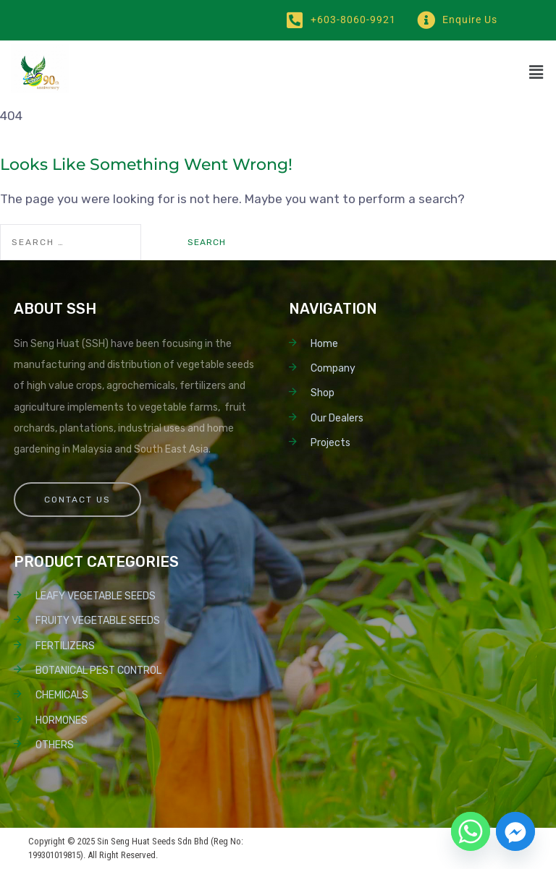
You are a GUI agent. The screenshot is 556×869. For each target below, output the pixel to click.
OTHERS (54, 745)
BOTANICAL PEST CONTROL (98, 670)
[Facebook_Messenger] (515, 831)
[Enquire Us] (426, 20)
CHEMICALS (61, 695)
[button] (535, 73)
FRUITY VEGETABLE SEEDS (97, 621)
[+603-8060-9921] (294, 20)
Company (333, 368)
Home (324, 344)
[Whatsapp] (470, 831)
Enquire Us (469, 19)
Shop (322, 393)
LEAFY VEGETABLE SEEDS (95, 596)
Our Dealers (337, 418)
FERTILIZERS (65, 646)
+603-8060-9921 (353, 19)
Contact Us (77, 500)
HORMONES (61, 720)
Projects (330, 443)
